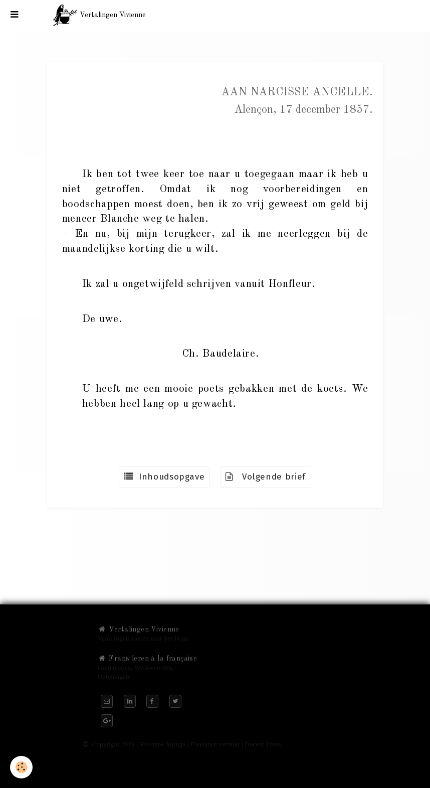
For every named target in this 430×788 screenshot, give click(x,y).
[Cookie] (21, 767)
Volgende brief (266, 476)
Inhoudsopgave (164, 476)
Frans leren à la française (147, 658)
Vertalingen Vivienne (138, 629)
